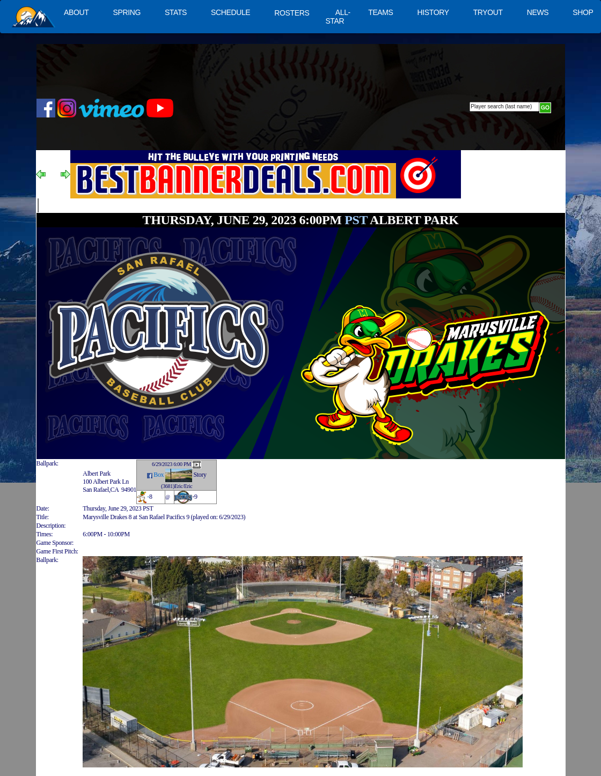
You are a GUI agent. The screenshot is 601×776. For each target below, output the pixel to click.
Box (158, 474)
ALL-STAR (337, 16)
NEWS (538, 12)
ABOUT (76, 12)
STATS (176, 12)
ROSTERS (291, 13)
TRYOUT (488, 12)
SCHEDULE (230, 12)
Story (200, 474)
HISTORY (433, 12)
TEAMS (380, 12)
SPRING (126, 12)
